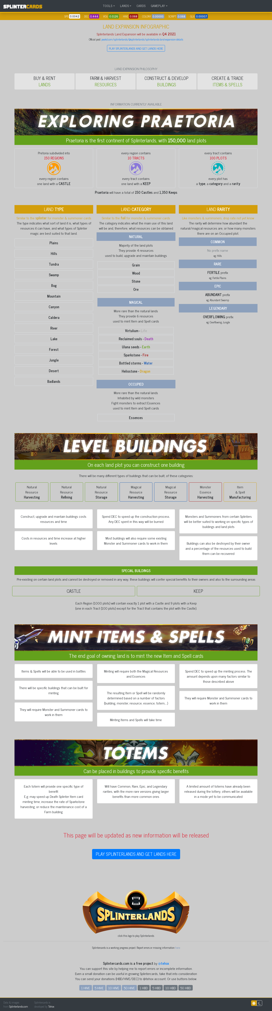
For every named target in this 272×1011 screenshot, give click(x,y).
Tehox (51, 1006)
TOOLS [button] (107, 5)
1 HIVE (85, 988)
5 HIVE (99, 988)
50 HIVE (129, 988)
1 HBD (144, 988)
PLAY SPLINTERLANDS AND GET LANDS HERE (136, 48)
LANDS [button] (124, 5)
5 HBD (156, 988)
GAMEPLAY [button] (158, 5)
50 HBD (185, 988)
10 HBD (170, 988)
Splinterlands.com (18, 1006)
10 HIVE (113, 988)
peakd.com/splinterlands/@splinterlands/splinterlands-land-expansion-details (142, 39)
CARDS (141, 5)
